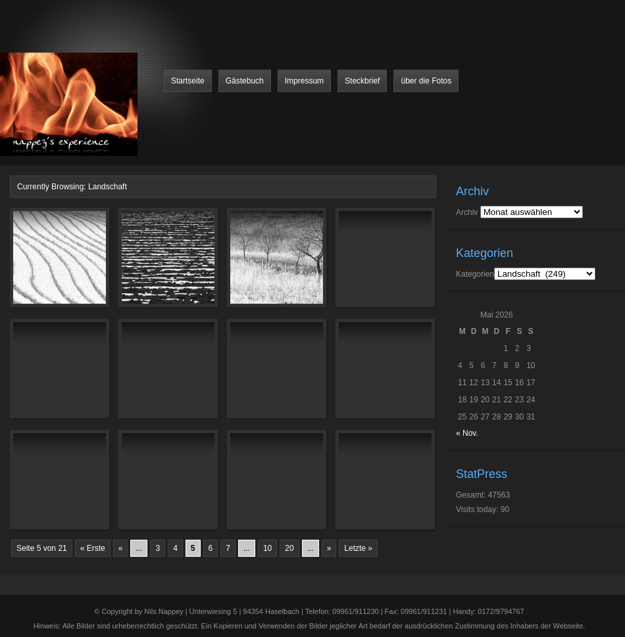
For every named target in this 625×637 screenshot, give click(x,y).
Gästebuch (245, 80)
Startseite (188, 80)
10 (267, 548)
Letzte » (358, 548)
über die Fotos (426, 80)
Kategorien (475, 274)
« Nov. (467, 433)
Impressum (304, 80)
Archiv (467, 212)
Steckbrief (362, 80)
